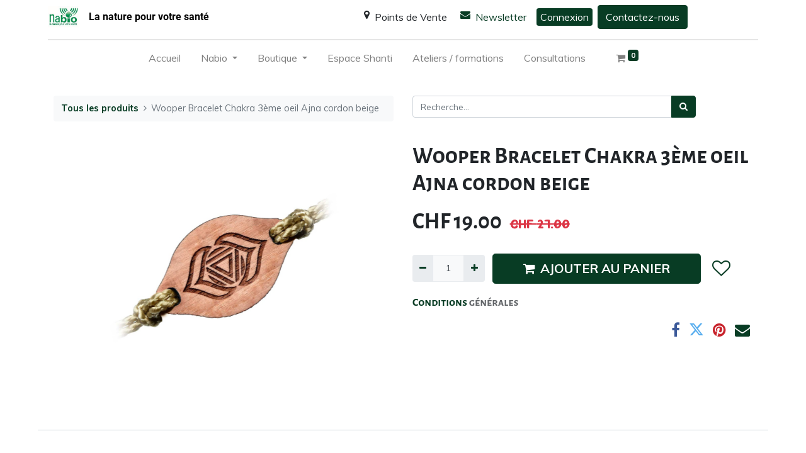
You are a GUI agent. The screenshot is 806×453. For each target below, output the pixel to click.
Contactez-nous (642, 17)
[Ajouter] (473, 268)
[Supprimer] (422, 268)
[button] (720, 268)
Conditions (440, 302)
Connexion (564, 17)
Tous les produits (100, 108)
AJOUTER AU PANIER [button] (596, 268)
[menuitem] (165, 60)
